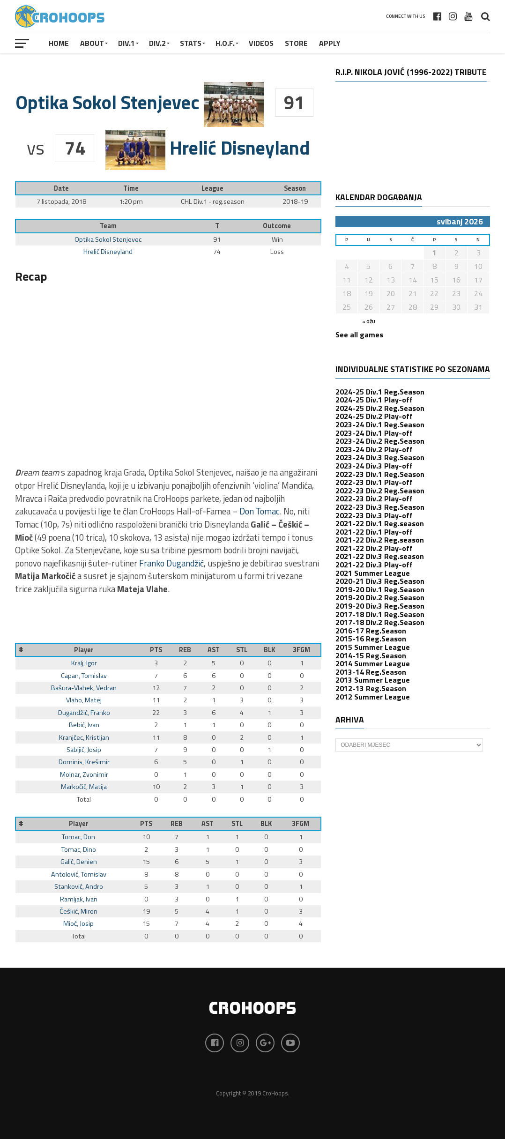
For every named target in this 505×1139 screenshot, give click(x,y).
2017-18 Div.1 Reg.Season (379, 614)
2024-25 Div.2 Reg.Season (379, 408)
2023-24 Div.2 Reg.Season (379, 441)
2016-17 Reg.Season (370, 630)
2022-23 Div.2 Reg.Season (379, 490)
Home (59, 43)
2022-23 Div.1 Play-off (374, 482)
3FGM (301, 650)
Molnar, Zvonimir (84, 774)
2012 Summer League (372, 696)
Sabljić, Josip (84, 749)
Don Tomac (259, 511)
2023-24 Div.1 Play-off (374, 433)
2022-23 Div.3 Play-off (374, 515)
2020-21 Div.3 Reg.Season (379, 581)
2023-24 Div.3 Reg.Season (379, 457)
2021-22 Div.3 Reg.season (379, 556)
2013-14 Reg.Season (370, 671)
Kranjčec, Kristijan (84, 737)
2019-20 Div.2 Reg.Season (379, 597)
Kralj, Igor (84, 663)
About (92, 43)
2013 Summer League (372, 679)
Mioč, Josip (78, 923)
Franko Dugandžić (171, 563)
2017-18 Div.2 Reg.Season (379, 622)
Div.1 (126, 43)
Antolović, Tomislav (78, 874)
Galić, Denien (78, 861)
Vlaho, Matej (84, 700)
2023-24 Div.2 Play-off (374, 449)
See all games (359, 334)
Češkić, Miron (78, 911)
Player (84, 650)
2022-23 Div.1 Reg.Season (379, 474)
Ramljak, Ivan (78, 899)
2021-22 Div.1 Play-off (374, 531)
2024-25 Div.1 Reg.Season (379, 391)
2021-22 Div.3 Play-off (374, 564)
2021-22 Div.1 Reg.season (379, 523)
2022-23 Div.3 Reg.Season (379, 507)
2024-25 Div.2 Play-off (374, 416)
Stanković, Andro (78, 886)
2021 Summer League (372, 573)
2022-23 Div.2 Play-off (374, 498)
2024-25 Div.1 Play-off (374, 399)
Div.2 (157, 43)
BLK (269, 650)
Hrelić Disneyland (108, 251)
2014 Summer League (372, 663)
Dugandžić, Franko (84, 712)
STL (241, 650)
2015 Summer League (372, 647)
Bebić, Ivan (84, 725)
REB (185, 650)
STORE (296, 43)
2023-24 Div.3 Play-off (374, 465)
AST (214, 650)
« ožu (368, 321)
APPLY (330, 43)
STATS (190, 43)
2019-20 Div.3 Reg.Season (379, 605)
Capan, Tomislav (84, 675)
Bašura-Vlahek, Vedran (84, 688)
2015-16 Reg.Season (370, 638)
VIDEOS (261, 43)
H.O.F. (225, 43)
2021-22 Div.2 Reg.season (379, 539)
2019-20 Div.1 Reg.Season (379, 589)
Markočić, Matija (84, 787)
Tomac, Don (78, 837)
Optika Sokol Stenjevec (107, 239)
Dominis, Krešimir (84, 762)
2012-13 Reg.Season (370, 688)
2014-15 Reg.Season (370, 655)
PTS (156, 650)
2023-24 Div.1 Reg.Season (379, 424)
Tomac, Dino (78, 849)
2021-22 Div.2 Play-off (374, 548)
